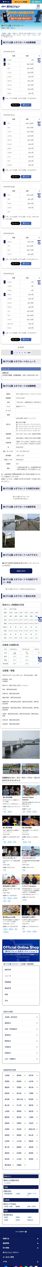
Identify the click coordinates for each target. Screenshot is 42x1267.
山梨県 (7, 1111)
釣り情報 (6, 1248)
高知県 (31, 1147)
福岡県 (7, 1153)
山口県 (19, 1141)
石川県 (19, 1105)
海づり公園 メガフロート (31, 33)
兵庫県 (3, 28)
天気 (6, 1000)
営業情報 (8, 982)
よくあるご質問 (8, 1257)
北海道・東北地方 (11, 1017)
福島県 (7, 1087)
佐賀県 (19, 1153)
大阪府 (31, 1123)
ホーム (6, 2)
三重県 (31, 1117)
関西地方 (8, 1041)
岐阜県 (31, 1111)
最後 (29, 352)
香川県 (7, 1147)
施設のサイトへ (21, 406)
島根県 (19, 1135)
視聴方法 (36, 1)
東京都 (7, 1099)
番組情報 (6, 1243)
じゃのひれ (7, 1183)
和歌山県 (32, 1129)
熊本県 (7, 1159)
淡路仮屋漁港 (8, 1193)
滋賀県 (7, 1123)
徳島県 (31, 1141)
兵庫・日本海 (31, 1206)
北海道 (7, 1075)
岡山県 (31, 1135)
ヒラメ (18, 35)
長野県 (19, 1111)
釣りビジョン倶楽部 (21, 2)
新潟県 (31, 1099)
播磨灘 (18, 1206)
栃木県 (31, 1087)
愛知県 (19, 1117)
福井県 (31, 1105)
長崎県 (31, 1153)
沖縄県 (19, 1165)
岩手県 (31, 1075)
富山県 (7, 1105)
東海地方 (8, 1035)
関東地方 (8, 1023)
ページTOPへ (21, 1231)
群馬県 (7, 1093)
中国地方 (8, 1047)
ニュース (8, 976)
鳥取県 (7, 1135)
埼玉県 (19, 1093)
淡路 (7, 28)
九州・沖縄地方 (10, 1059)
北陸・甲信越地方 (11, 1029)
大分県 (19, 1159)
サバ (29, 35)
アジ (24, 35)
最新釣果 (8, 969)
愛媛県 (19, 1147)
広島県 (7, 1141)
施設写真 (8, 988)
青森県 (19, 1075)
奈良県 (19, 1129)
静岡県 (7, 1117)
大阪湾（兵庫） (8, 1206)
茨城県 (19, 1087)
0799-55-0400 (20, 398)
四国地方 (8, 1053)
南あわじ (13, 28)
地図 (6, 994)
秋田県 (19, 1081)
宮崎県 (31, 1159)
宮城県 (7, 1081)
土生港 (18, 1193)
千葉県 (31, 1093)
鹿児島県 (8, 1165)
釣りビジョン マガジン (11, 1252)
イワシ (34, 35)
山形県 (31, 1081)
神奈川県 (20, 1099)
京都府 (19, 1123)
